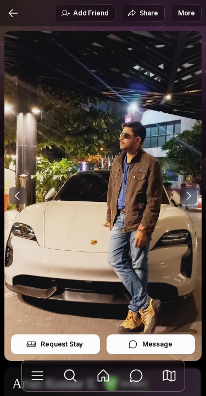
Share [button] (142, 13)
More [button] (186, 13)
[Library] (37, 375)
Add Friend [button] (84, 13)
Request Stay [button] (54, 344)
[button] (169, 375)
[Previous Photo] (17, 196)
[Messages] (136, 375)
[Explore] (70, 375)
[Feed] (103, 375)
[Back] (13, 13)
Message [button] (150, 344)
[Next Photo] (188, 196)
